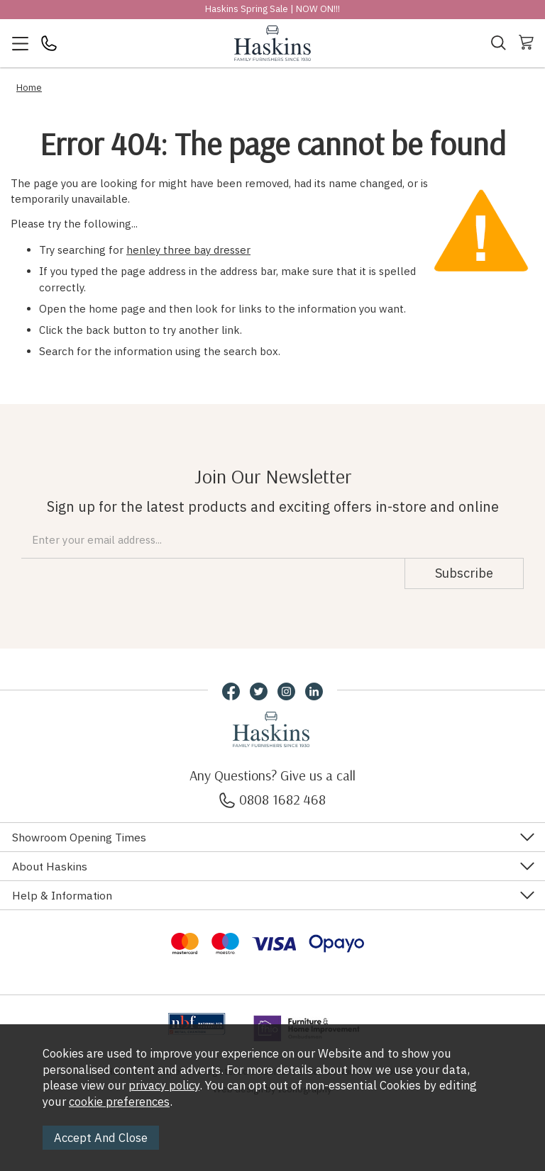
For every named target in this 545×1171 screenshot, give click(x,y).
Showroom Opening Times (79, 837)
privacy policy (163, 1085)
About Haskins (49, 866)
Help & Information (62, 895)
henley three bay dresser (188, 250)
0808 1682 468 (272, 799)
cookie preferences (119, 1101)
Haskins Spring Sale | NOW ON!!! (272, 9)
